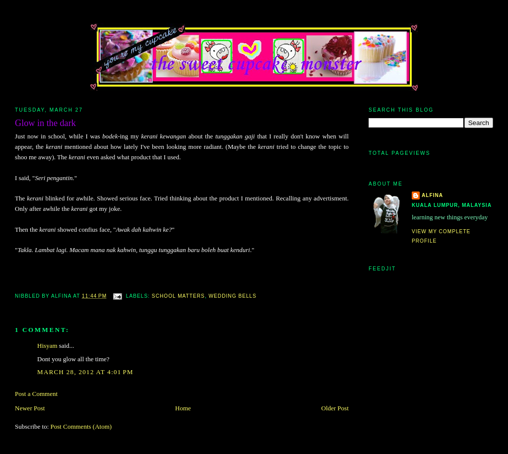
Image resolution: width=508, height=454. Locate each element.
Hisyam (47, 345)
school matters (178, 296)
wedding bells (232, 296)
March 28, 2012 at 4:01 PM (85, 372)
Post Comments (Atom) (81, 426)
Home (183, 408)
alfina (432, 195)
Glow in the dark (45, 123)
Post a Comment (36, 393)
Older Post (335, 408)
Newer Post (30, 408)
